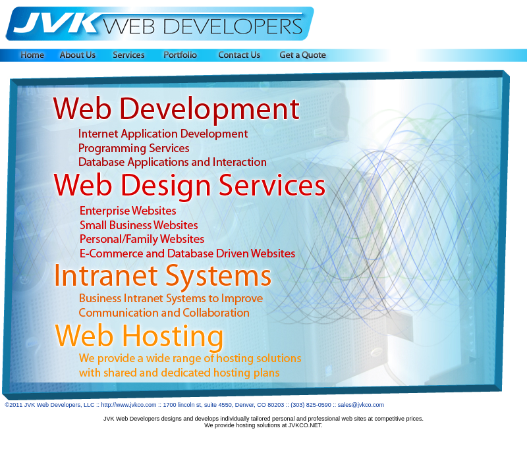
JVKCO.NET (305, 425)
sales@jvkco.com (361, 405)
